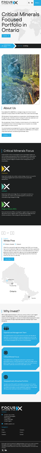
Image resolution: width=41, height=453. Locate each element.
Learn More (8, 259)
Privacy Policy (18, 446)
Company (5, 135)
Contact (5, 36)
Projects (3, 432)
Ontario (21, 432)
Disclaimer (13, 446)
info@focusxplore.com (9, 424)
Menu (37, 3)
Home (3, 430)
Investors (4, 434)
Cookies (8, 446)
